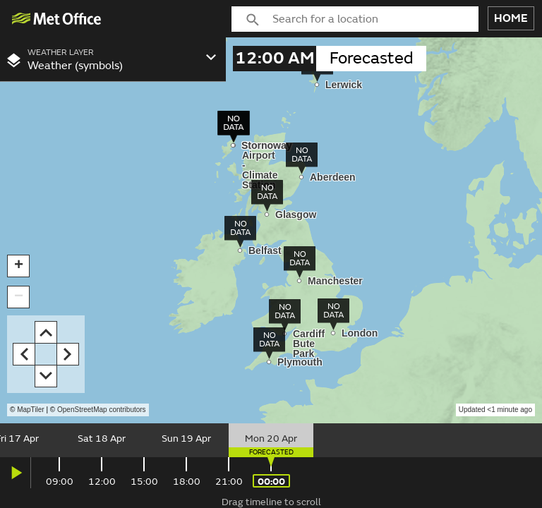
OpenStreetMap (101, 409)
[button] (18, 266)
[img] (57, 19)
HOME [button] (511, 18)
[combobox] (375, 19)
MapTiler (30, 409)
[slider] (271, 440)
